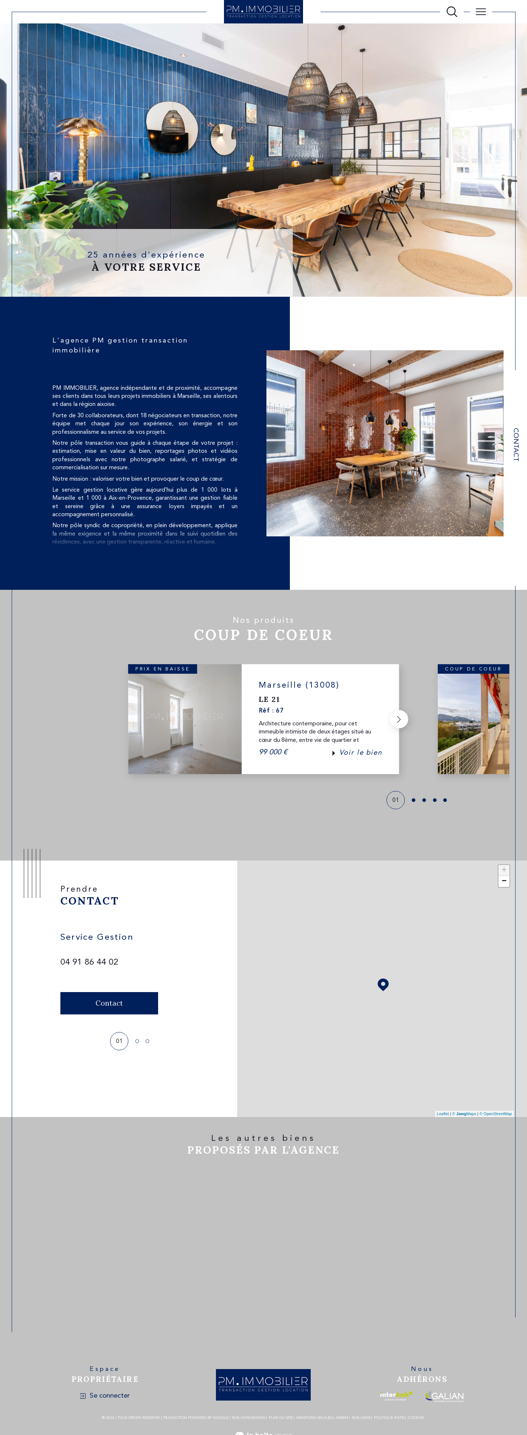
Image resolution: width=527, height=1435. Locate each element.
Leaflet (443, 1114)
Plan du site (281, 1418)
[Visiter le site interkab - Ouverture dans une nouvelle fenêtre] (396, 1396)
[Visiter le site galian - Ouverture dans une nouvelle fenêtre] (444, 1396)
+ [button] (504, 870)
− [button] (504, 881)
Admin (342, 1418)
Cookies (416, 1418)
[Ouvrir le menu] (481, 11)
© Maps (464, 1114)
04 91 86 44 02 (89, 962)
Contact (515, 445)
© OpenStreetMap (495, 1114)
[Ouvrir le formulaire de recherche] (452, 12)
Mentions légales (314, 1418)
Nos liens (361, 1418)
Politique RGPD (389, 1418)
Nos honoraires (248, 1418)
